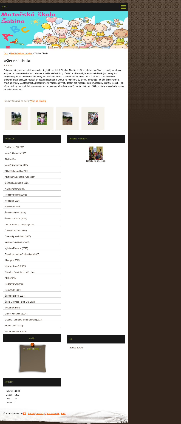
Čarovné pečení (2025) (16, 230)
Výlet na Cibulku (38, 101)
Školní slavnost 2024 (15, 296)
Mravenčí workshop (14, 325)
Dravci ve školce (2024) (16, 314)
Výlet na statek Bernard (16, 331)
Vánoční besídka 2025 (15, 153)
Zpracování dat (52, 413)
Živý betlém (10, 159)
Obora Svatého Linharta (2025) (19, 224)
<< (24, 349)
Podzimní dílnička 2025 (16, 195)
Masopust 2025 (12, 260)
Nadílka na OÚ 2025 (14, 147)
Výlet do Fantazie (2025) (16, 248)
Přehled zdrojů (76, 347)
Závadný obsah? (36, 413)
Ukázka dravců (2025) (15, 266)
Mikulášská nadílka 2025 (16, 171)
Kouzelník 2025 (12, 201)
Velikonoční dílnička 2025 (17, 242)
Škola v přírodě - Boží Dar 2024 (20, 302)
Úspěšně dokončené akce (21, 53)
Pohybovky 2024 (13, 290)
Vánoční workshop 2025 (16, 165)
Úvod (6, 53)
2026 (36, 349)
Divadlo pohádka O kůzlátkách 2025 (22, 254)
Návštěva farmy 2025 (15, 189)
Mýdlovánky (10, 278)
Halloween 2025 (12, 206)
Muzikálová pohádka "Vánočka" (20, 177)
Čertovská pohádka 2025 (17, 183)
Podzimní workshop (14, 284)
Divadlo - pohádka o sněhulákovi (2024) (23, 320)
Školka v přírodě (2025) (16, 218)
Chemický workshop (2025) (18, 236)
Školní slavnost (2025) (15, 212)
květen (30, 349)
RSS (63, 413)
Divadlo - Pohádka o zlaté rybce (20, 272)
